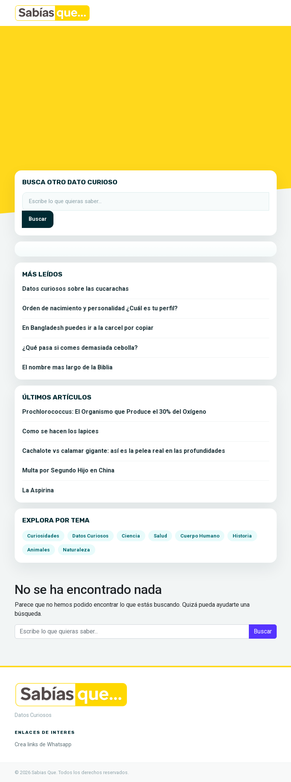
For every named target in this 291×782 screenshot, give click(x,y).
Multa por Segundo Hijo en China (68, 470)
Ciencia (131, 536)
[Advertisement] (145, 93)
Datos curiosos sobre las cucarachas (75, 288)
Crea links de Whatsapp (43, 744)
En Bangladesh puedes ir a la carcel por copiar (88, 327)
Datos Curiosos (90, 536)
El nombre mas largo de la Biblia (67, 367)
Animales (38, 550)
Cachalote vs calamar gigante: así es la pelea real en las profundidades (123, 450)
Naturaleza (76, 550)
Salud (160, 536)
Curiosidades (43, 536)
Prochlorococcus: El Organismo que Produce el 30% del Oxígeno (114, 411)
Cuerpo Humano (199, 536)
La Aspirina (38, 490)
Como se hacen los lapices (60, 431)
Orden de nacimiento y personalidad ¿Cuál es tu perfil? (100, 308)
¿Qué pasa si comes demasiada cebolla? (80, 347)
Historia (242, 536)
